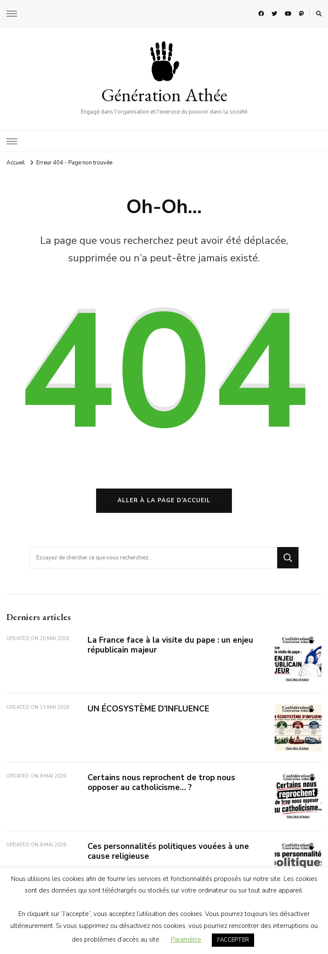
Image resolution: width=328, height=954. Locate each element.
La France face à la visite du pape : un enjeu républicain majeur (170, 645)
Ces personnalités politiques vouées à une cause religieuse (168, 851)
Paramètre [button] (186, 939)
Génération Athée (164, 95)
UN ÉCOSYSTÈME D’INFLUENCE (148, 708)
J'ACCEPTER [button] (233, 940)
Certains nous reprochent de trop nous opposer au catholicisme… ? (161, 782)
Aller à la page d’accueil (164, 500)
